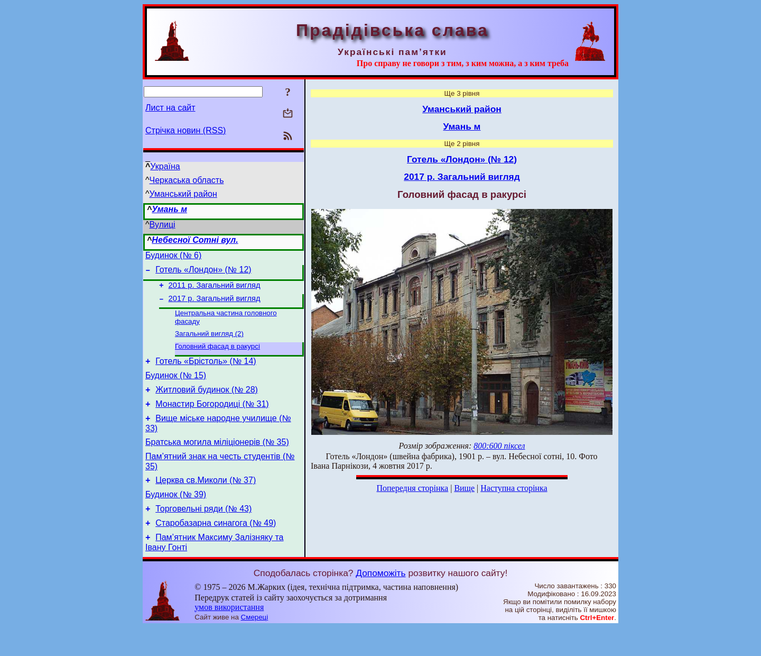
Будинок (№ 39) (175, 518)
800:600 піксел (499, 445)
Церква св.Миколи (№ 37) (205, 502)
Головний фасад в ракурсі (217, 356)
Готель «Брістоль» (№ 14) (205, 372)
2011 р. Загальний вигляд (215, 290)
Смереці (254, 646)
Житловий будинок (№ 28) (206, 403)
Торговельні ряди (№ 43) (203, 534)
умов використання (229, 635)
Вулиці (162, 224)
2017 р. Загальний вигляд (215, 304)
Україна (165, 166)
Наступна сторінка (513, 488)
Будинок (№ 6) (173, 256)
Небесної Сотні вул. (195, 239)
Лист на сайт (170, 107)
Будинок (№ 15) (175, 388)
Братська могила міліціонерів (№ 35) (217, 461)
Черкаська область (187, 180)
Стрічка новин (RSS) (185, 130)
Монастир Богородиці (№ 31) (211, 419)
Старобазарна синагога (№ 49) (215, 549)
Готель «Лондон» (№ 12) (203, 272)
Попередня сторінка (412, 488)
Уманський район (183, 193)
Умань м (169, 209)
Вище (464, 488)
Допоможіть (380, 601)
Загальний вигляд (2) (209, 342)
